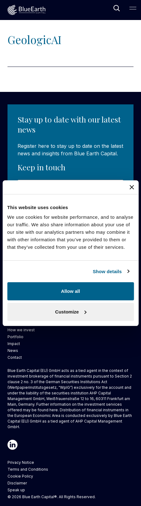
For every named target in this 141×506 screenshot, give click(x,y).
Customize (70, 311)
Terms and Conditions (28, 469)
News (13, 350)
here (53, 410)
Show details (107, 271)
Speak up (16, 490)
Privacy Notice (21, 462)
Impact (14, 343)
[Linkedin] (13, 445)
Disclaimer (17, 483)
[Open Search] (116, 8)
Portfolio (15, 336)
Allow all (70, 291)
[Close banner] (131, 187)
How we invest (21, 330)
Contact (15, 357)
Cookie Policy (20, 476)
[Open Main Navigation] (133, 8)
